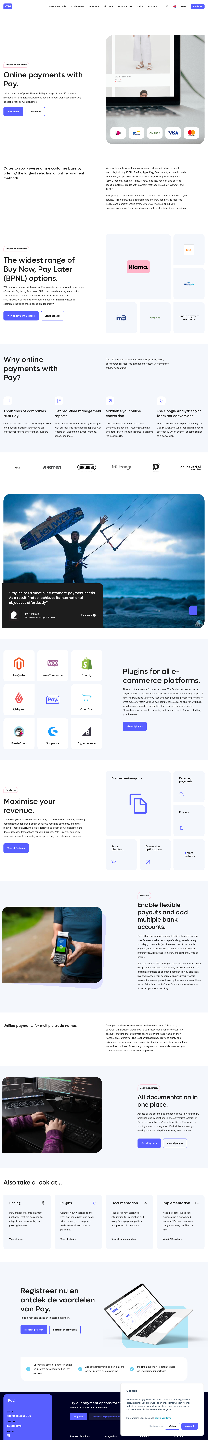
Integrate (94, 6)
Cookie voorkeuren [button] (156, 1426)
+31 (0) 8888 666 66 (19, 1415)
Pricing (140, 6)
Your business (77, 6)
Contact (152, 6)
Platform (108, 6)
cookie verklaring (163, 1418)
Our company (125, 6)
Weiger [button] (172, 1426)
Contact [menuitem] (178, 1436)
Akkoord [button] (189, 1426)
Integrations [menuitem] (111, 1436)
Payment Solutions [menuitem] (80, 1436)
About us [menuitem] (144, 1436)
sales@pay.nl (14, 1425)
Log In (184, 6)
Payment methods (56, 6)
